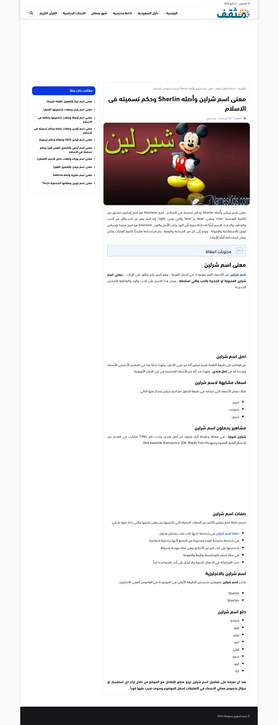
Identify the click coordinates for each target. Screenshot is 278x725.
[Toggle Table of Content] (237, 250)
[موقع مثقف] (233, 12)
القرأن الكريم (48, 12)
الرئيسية (172, 12)
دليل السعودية (148, 12)
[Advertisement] (139, 47)
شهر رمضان (99, 12)
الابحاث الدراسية (74, 12)
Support (237, 118)
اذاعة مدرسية (122, 12)
